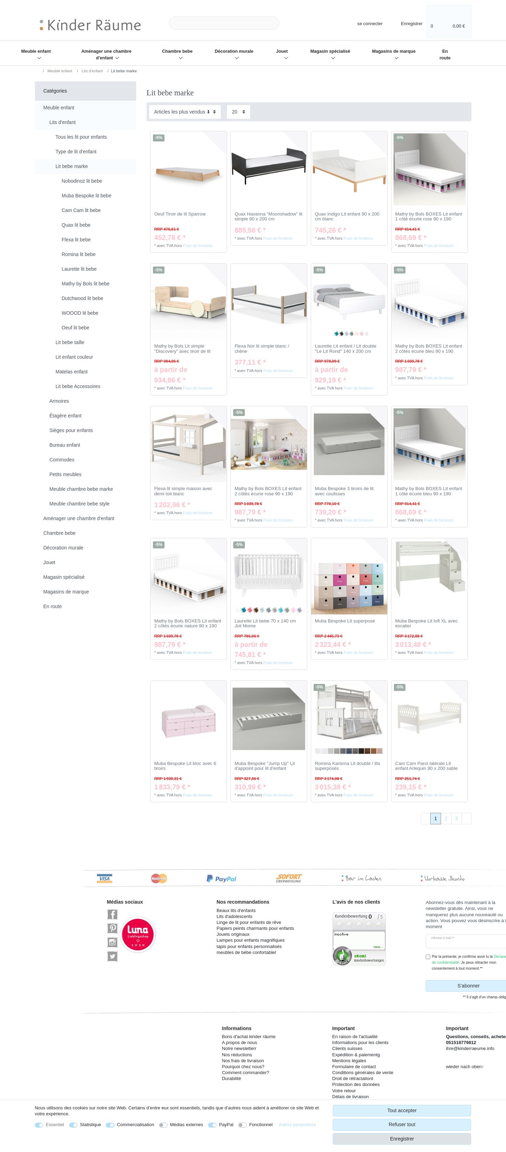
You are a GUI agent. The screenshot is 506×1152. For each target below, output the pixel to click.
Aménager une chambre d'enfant (106, 54)
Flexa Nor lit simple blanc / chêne (262, 349)
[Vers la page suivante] (466, 819)
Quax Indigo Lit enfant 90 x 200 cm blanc (347, 217)
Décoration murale (234, 51)
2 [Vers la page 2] (446, 818)
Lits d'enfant (92, 71)
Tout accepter (402, 1110)
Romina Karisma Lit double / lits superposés (347, 766)
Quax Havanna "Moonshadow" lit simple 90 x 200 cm (268, 217)
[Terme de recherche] (224, 23)
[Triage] (185, 112)
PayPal (226, 1124)
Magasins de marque (394, 51)
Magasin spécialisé (330, 51)
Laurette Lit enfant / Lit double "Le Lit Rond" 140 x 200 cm (345, 349)
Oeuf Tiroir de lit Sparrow (180, 214)
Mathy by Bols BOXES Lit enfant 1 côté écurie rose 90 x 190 (428, 217)
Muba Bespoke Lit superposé (345, 621)
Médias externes (186, 1124)
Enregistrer (402, 1139)
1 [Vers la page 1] (435, 818)
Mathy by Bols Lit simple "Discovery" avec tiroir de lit (182, 349)
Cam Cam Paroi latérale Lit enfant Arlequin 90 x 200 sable (426, 766)
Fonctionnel (261, 1124)
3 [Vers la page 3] (456, 818)
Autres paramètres (297, 1124)
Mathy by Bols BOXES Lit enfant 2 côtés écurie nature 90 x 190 (187, 624)
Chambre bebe (177, 51)
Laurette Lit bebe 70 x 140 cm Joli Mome (265, 624)
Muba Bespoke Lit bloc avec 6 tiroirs (185, 766)
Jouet (282, 51)
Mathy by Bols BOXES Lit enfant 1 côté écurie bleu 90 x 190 (428, 491)
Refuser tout (402, 1124)
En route (445, 54)
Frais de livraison (198, 245)
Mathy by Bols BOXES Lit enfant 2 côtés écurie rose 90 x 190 (268, 491)
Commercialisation (135, 1124)
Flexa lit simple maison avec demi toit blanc (183, 491)
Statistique (90, 1124)
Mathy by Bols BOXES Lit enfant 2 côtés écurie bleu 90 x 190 (428, 349)
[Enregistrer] (407, 23)
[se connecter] (364, 23)
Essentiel (55, 1124)
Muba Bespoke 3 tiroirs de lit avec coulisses (344, 491)
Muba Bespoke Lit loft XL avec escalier (426, 624)
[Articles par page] (238, 112)
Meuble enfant (36, 51)
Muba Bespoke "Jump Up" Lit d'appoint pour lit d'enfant (265, 766)
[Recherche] (290, 23)
